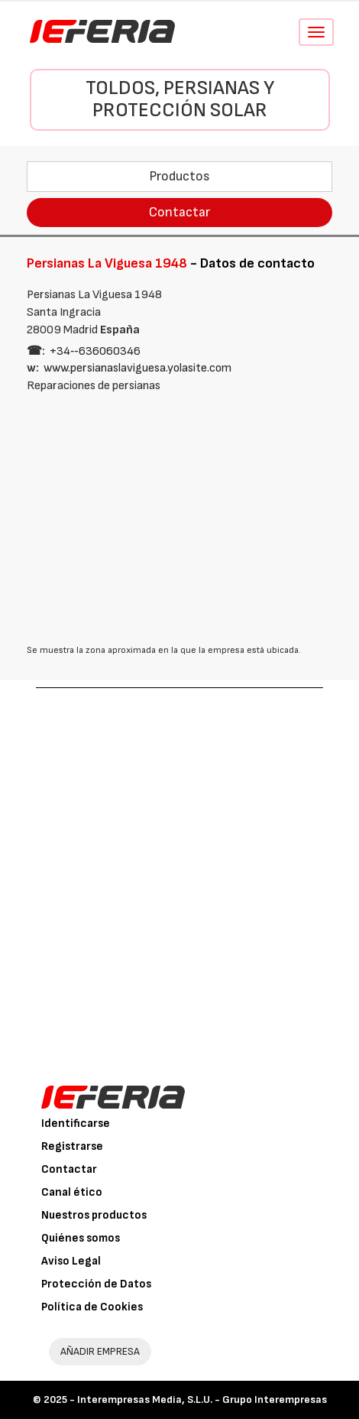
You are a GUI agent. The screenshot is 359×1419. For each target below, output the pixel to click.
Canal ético (71, 1192)
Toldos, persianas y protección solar (180, 99)
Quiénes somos (80, 1238)
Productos (179, 176)
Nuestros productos (94, 1215)
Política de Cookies (92, 1307)
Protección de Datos (96, 1284)
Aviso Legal (71, 1261)
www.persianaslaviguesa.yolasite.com (137, 368)
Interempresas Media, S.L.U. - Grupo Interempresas (202, 1399)
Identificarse (75, 1123)
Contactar (179, 212)
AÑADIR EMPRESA (100, 1351)
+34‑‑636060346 (95, 351)
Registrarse (72, 1146)
